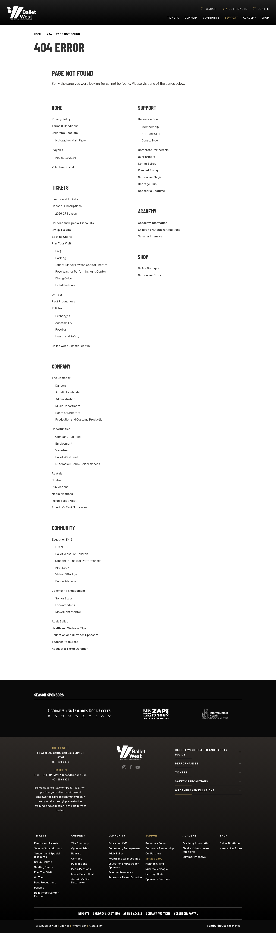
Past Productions (63, 301)
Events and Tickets (65, 199)
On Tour (57, 294)
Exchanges (62, 316)
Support (231, 17)
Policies (57, 308)
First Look (62, 567)
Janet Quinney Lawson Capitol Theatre (81, 265)
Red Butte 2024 (65, 157)
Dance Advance (65, 581)
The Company (61, 378)
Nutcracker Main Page (70, 140)
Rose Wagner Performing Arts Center (80, 271)
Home (38, 34)
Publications (60, 487)
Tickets (173, 17)
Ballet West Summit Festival (71, 346)
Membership (150, 127)
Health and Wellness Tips (69, 628)
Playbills (57, 150)
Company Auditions (68, 436)
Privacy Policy (61, 119)
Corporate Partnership (153, 150)
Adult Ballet (60, 621)
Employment (63, 443)
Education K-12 (62, 539)
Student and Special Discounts (73, 223)
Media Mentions (62, 494)
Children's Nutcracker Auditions (159, 229)
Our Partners (146, 157)
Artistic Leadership (68, 392)
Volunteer (62, 450)
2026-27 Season (66, 213)
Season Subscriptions (67, 206)
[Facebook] (131, 767)
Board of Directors (67, 413)
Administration (65, 399)
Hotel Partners (65, 285)
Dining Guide (63, 278)
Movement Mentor (68, 612)
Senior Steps (64, 598)
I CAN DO (61, 547)
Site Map (64, 925)
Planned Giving (148, 170)
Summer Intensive (150, 236)
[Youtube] (138, 767)
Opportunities (61, 429)
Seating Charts (62, 236)
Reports (83, 913)
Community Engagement (68, 590)
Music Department (67, 406)
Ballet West (28, 13)
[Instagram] (124, 767)
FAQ (58, 251)
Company (191, 17)
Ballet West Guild (66, 457)
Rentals (57, 473)
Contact (57, 480)
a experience (223, 926)
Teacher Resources (65, 642)
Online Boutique (148, 268)
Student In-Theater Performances (78, 561)
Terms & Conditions (65, 126)
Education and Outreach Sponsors (75, 635)
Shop (265, 17)
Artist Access (132, 913)
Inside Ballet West (64, 500)
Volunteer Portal (63, 167)
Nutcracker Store (149, 275)
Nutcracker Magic (150, 177)
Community (211, 17)
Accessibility (63, 323)
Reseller (60, 329)
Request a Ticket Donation (70, 648)
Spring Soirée (147, 163)
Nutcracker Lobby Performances (77, 464)
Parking (60, 258)
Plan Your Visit (61, 243)
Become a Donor (149, 119)
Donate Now (150, 140)
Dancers (61, 385)
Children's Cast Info (65, 133)
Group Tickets (61, 230)
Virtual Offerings (66, 574)
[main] (138, 352)
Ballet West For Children (71, 554)
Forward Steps (65, 605)
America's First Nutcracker (70, 507)
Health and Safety (67, 336)
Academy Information (152, 223)
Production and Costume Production (79, 419)
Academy (249, 17)
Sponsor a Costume (151, 191)
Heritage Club (151, 133)
